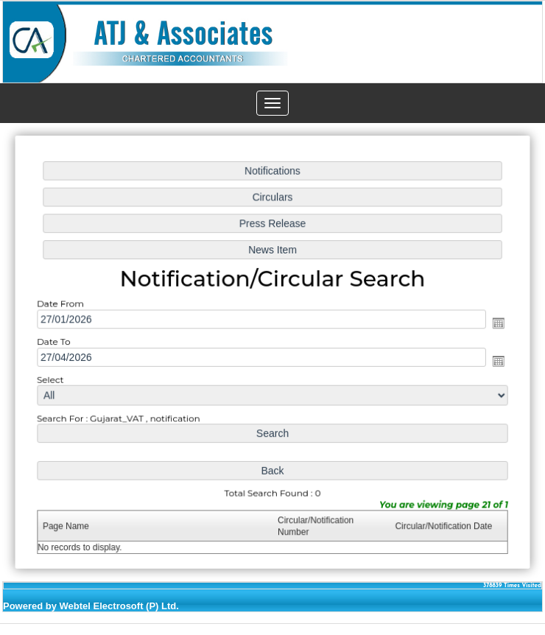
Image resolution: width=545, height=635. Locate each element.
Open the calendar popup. (494, 323)
